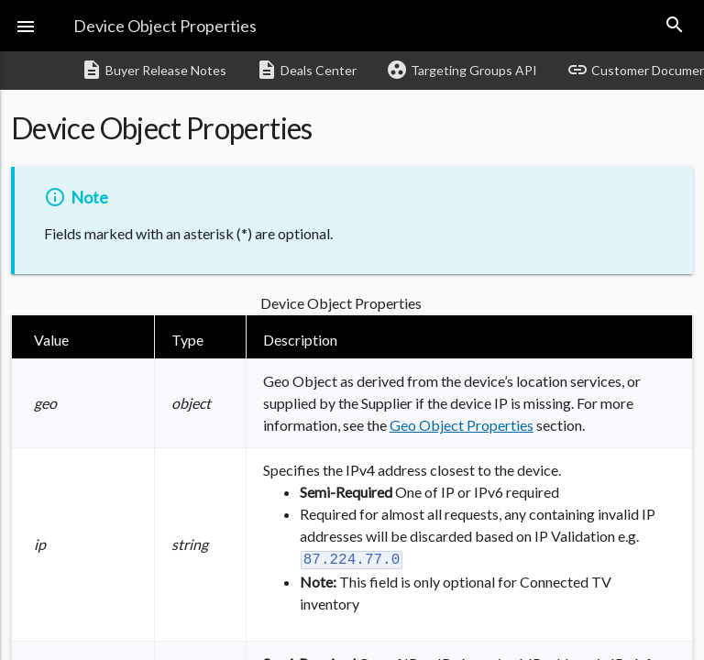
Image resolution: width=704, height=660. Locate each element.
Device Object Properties (165, 26)
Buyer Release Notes (153, 70)
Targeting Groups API (461, 70)
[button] (26, 26)
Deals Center (306, 70)
